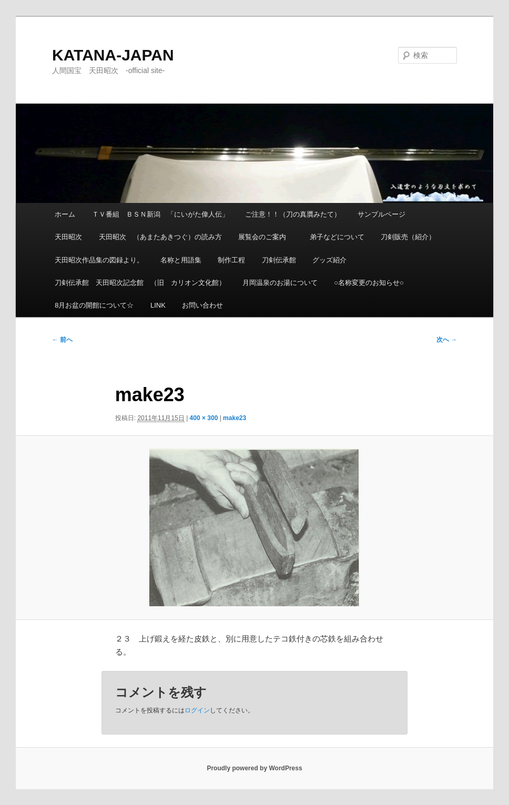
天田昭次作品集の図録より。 (99, 260)
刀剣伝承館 (279, 260)
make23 (234, 418)
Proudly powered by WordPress (254, 768)
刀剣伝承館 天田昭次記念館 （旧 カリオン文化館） (140, 283)
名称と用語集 (180, 260)
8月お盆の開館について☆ (94, 305)
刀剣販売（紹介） (408, 237)
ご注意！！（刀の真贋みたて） (293, 214)
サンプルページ (381, 214)
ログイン (197, 710)
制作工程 (231, 260)
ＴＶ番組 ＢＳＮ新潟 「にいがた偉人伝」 (160, 214)
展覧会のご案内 (265, 237)
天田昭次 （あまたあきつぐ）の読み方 (160, 237)
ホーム (65, 214)
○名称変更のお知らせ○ (369, 283)
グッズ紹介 (329, 260)
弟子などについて (337, 237)
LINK (158, 305)
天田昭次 (68, 237)
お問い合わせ (202, 305)
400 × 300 (204, 418)
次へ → (446, 339)
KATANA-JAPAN (113, 55)
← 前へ (62, 339)
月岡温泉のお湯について (280, 283)
